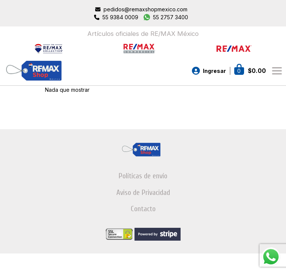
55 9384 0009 (120, 17)
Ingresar (214, 71)
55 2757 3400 (170, 17)
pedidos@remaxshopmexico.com (145, 9)
